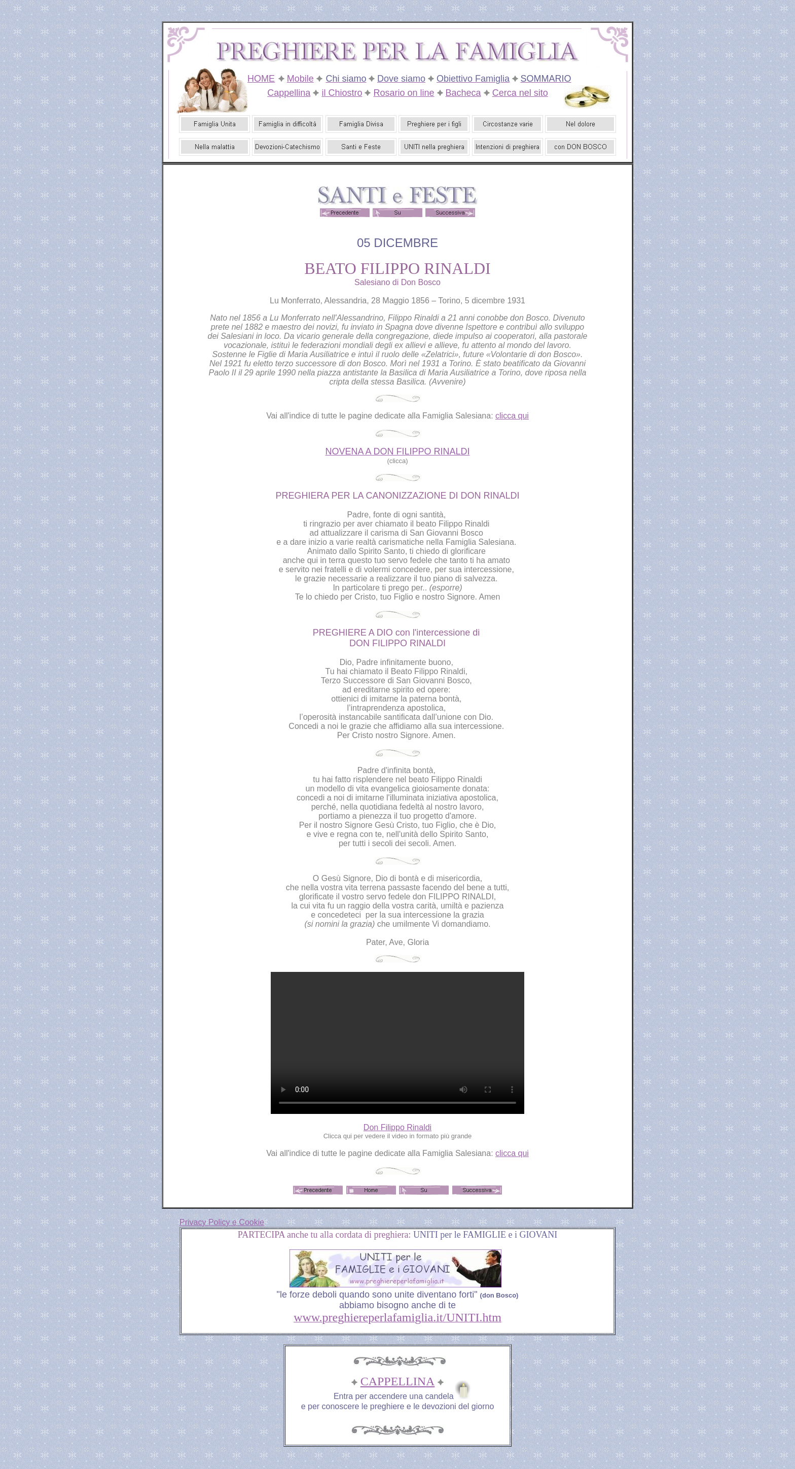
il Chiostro (341, 93)
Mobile (300, 79)
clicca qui (512, 415)
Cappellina (288, 93)
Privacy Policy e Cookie (221, 1222)
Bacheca (463, 93)
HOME (261, 79)
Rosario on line (403, 93)
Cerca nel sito (520, 93)
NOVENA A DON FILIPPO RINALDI (397, 451)
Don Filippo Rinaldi (397, 1127)
